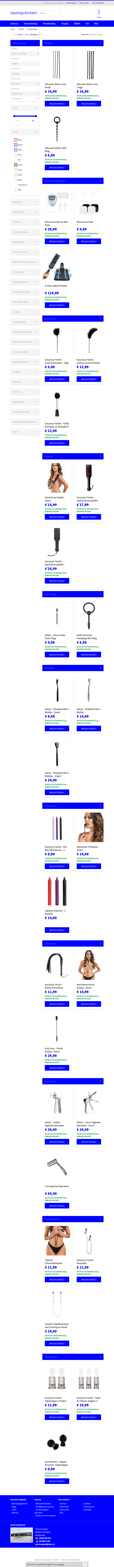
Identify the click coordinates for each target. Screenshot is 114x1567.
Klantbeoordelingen (73, 1560)
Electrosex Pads (85, 221)
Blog (14, 1506)
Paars (20, 150)
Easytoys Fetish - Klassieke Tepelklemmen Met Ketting (86, 1262)
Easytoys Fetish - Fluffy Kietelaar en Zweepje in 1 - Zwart (57, 425)
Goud (20, 170)
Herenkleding (49, 23)
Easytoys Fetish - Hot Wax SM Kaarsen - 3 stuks (56, 848)
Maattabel (64, 1506)
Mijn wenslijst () (97, 3)
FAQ (61, 1512)
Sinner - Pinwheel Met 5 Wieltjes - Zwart (57, 774)
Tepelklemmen (17, 93)
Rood (20, 140)
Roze (20, 155)
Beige (19, 180)
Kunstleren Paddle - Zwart (55, 499)
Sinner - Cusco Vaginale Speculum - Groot (88, 1124)
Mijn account (84, 3)
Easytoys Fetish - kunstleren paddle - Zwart (55, 563)
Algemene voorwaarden (43, 1560)
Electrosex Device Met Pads (56, 223)
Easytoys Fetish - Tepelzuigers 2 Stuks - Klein (56, 1399)
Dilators (15, 48)
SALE (96, 23)
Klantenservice (70, 3)
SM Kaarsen (16, 78)
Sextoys (14, 23)
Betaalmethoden (43, 1503)
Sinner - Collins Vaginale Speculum (54, 1124)
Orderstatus (89, 1506)
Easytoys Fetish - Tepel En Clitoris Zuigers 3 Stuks (89, 1399)
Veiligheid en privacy (45, 1506)
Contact (63, 1503)
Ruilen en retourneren (46, 1515)
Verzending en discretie (41, 1511)
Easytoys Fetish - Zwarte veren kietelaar (88, 361)
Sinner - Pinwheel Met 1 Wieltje (89, 711)
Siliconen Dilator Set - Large (88, 86)
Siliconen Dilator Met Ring (55, 149)
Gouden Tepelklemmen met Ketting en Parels (56, 1325)
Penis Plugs (16, 68)
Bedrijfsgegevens (19, 1503)
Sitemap (87, 1509)
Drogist (65, 23)
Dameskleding (31, 23)
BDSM (77, 23)
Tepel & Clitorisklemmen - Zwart (54, 1262)
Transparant (22, 185)
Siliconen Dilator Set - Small (56, 86)
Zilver (20, 175)
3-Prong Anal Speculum (57, 1186)
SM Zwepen (16, 83)
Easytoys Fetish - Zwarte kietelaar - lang (56, 361)
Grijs (19, 190)
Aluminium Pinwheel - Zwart (88, 848)
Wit (19, 160)
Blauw (20, 145)
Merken (15, 1512)
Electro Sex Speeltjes (19, 53)
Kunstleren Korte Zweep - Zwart (85, 986)
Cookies (87, 1503)
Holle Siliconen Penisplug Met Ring (87, 637)
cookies (61, 1564)
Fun (87, 23)
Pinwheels (15, 73)
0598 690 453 (43, 1538)
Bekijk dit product (57, 103)
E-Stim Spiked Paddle (56, 285)
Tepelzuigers (16, 98)
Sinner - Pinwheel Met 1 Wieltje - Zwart (57, 711)
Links (14, 1509)
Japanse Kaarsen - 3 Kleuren (55, 912)
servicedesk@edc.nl (45, 1544)
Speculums (16, 88)
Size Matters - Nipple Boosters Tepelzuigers (56, 1463)
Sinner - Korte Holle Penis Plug (55, 637)
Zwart (20, 165)
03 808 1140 (42, 1541)
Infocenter (64, 1509)
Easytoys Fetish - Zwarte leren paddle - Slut (88, 499)
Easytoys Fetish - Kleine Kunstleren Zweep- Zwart (54, 986)
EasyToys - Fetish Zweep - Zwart (54, 1050)
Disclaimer (55, 1560)
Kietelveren (16, 58)
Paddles (15, 63)
